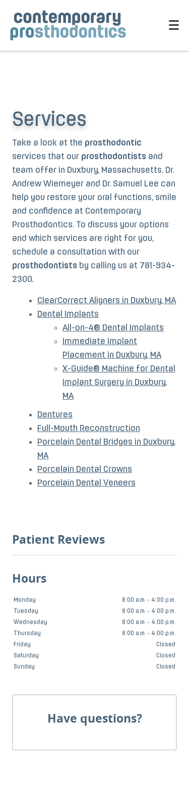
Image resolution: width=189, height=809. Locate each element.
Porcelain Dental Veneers (86, 483)
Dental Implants (68, 314)
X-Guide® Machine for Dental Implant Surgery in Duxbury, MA (118, 382)
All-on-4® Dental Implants (113, 328)
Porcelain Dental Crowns (84, 469)
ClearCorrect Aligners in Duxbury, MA (106, 301)
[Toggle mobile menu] (174, 25)
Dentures (55, 415)
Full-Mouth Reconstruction (88, 429)
